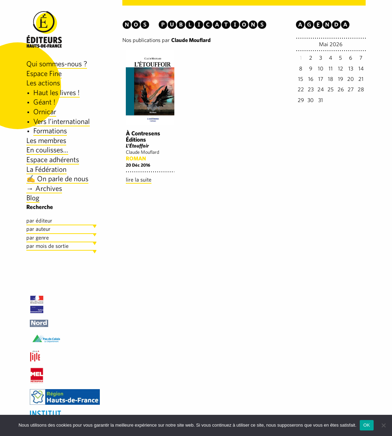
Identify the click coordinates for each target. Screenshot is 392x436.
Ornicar (44, 111)
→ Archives (44, 188)
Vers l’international (61, 121)
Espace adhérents (52, 159)
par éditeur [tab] (39, 220)
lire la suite (138, 179)
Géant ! (44, 102)
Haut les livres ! (56, 92)
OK (366, 425)
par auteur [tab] (38, 229)
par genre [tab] (37, 237)
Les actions (43, 82)
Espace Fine (44, 73)
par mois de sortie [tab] (47, 246)
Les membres (46, 140)
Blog (33, 197)
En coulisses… (47, 149)
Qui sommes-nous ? (56, 63)
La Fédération (46, 169)
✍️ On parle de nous (57, 178)
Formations (50, 130)
